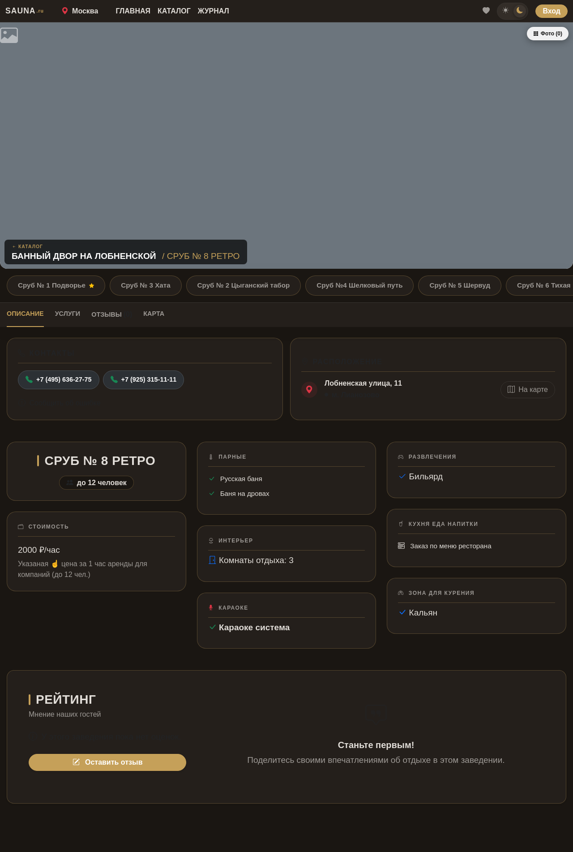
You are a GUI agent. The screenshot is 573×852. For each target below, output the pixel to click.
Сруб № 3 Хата (145, 285)
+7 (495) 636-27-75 (59, 379)
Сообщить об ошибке (59, 403)
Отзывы (111, 314)
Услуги (68, 313)
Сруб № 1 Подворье (56, 285)
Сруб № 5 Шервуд (459, 285)
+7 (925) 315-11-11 (144, 379)
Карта (153, 313)
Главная (132, 11)
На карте (528, 389)
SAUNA (24, 10)
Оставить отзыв (108, 762)
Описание (25, 313)
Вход (551, 11)
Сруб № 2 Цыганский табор (243, 285)
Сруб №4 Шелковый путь (359, 285)
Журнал (213, 11)
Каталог (174, 11)
